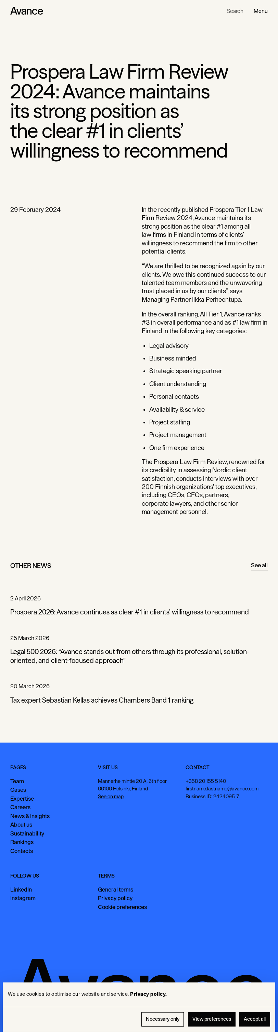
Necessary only (162, 1019)
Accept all (255, 1019)
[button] (261, 11)
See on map (111, 796)
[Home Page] (26, 11)
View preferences (211, 1019)
